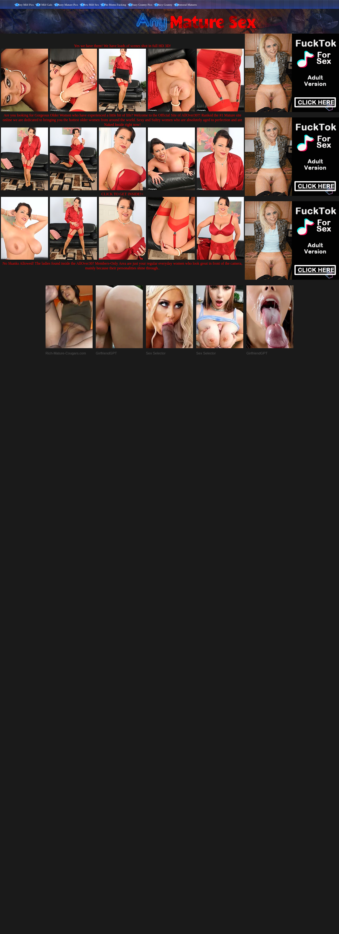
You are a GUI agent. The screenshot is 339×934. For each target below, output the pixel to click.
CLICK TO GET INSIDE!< (122, 194)
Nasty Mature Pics (67, 4)
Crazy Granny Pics (141, 4)
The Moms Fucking (115, 4)
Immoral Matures (187, 4)
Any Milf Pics (26, 4)
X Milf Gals (45, 4)
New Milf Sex (91, 4)
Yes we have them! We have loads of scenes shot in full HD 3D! (122, 46)
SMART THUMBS (180, 803)
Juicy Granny (164, 4)
